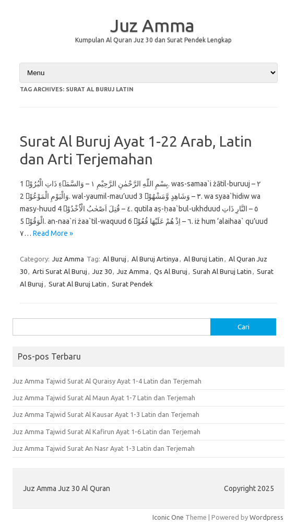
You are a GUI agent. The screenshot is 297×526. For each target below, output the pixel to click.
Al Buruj (114, 258)
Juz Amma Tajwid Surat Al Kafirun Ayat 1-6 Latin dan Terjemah (106, 431)
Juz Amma (152, 25)
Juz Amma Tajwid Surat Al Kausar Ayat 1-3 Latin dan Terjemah (106, 414)
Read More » (53, 233)
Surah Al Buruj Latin (222, 271)
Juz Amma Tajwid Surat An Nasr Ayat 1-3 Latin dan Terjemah (104, 448)
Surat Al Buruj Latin (77, 284)
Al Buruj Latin (203, 258)
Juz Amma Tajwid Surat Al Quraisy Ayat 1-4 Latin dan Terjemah (107, 381)
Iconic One (168, 517)
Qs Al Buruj (170, 271)
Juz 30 (102, 271)
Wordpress (266, 517)
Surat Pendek (132, 284)
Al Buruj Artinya (155, 258)
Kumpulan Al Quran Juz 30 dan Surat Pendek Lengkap (153, 40)
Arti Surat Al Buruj (59, 271)
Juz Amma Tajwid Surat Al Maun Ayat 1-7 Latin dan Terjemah (104, 397)
